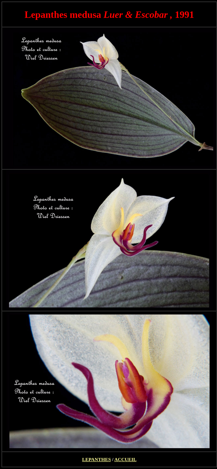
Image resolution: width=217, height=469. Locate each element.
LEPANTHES (96, 459)
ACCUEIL (125, 459)
